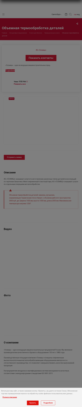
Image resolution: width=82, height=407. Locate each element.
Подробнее (48, 403)
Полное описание (9, 397)
